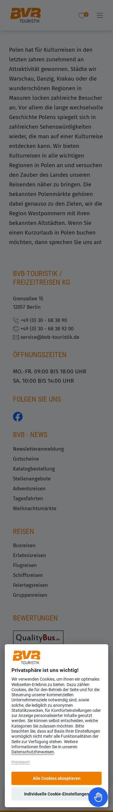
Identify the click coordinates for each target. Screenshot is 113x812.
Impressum (20, 762)
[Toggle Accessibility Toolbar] (98, 797)
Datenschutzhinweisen (32, 752)
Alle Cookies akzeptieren (56, 778)
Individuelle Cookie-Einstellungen (56, 794)
